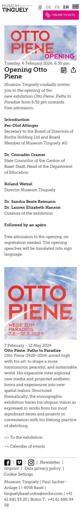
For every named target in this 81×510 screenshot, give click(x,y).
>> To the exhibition (23, 437)
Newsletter (50, 462)
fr (57, 7)
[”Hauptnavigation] (75, 6)
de (48, 7)
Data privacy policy (43, 468)
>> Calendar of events (24, 446)
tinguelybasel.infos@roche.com (34, 493)
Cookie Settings (18, 474)
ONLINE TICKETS (60, 15)
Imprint (11, 468)
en (66, 7)
